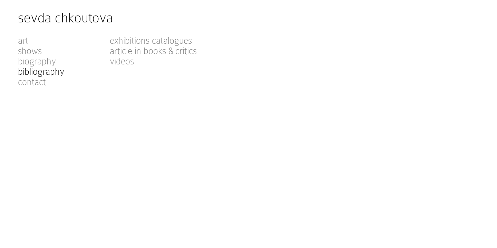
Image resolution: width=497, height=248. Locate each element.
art (23, 40)
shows (30, 51)
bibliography (41, 71)
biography (37, 61)
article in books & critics (153, 51)
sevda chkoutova (65, 17)
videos (122, 61)
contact (32, 82)
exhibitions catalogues (151, 40)
